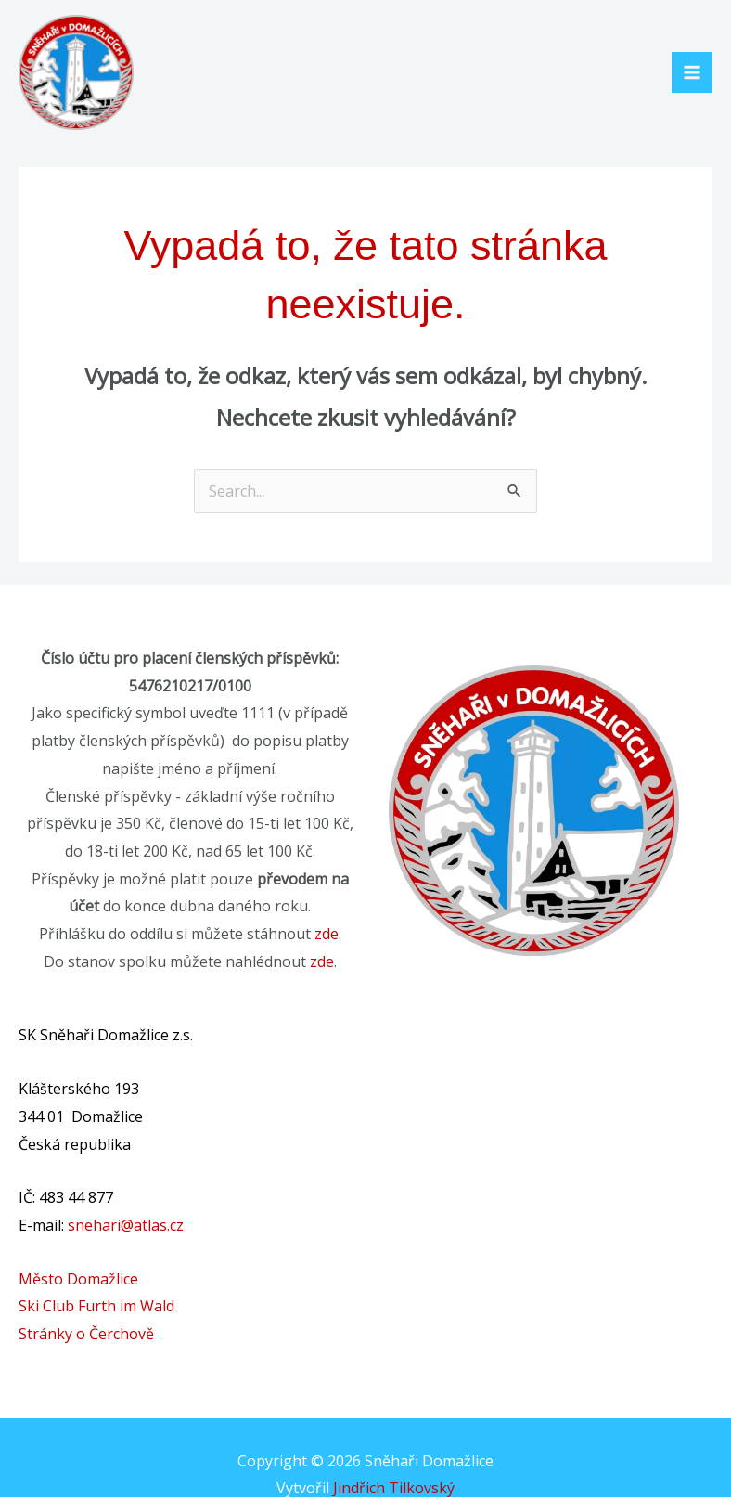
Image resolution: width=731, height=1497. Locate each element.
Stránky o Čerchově (86, 1333)
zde (326, 933)
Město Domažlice (78, 1279)
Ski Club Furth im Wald (96, 1306)
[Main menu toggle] (692, 72)
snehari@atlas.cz (126, 1225)
